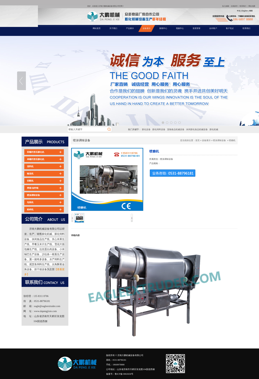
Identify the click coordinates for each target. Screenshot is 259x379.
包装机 (30, 202)
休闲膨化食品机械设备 (197, 129)
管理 (213, 14)
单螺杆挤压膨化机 (35, 159)
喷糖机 (232, 140)
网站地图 (213, 11)
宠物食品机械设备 (175, 129)
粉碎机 (30, 209)
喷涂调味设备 (33, 195)
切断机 (30, 181)
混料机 (30, 166)
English (209, 14)
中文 (207, 14)
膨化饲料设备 (158, 129)
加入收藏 (199, 11)
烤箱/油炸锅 (32, 188)
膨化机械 (214, 129)
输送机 (30, 173)
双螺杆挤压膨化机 (35, 152)
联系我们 (209, 11)
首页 (197, 140)
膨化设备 (146, 129)
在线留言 (204, 11)
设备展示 (206, 140)
